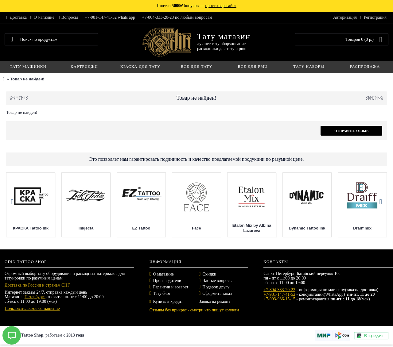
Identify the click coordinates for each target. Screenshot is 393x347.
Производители (167, 280)
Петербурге (35, 297)
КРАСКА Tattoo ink (69, 228)
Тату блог (162, 293)
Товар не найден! (27, 79)
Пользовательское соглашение (32, 308)
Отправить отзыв (351, 131)
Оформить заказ (217, 293)
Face (234, 228)
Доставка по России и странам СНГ (37, 285)
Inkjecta (124, 228)
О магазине (163, 274)
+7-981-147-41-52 (279, 294)
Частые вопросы (217, 280)
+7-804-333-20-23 (279, 289)
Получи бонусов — (196, 5)
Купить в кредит (166, 301)
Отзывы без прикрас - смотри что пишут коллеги (194, 310)
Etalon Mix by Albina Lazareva (289, 228)
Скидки (209, 274)
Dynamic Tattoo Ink (345, 228)
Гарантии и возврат (171, 287)
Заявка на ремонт (214, 301)
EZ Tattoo (179, 228)
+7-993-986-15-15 (279, 299)
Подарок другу (215, 287)
